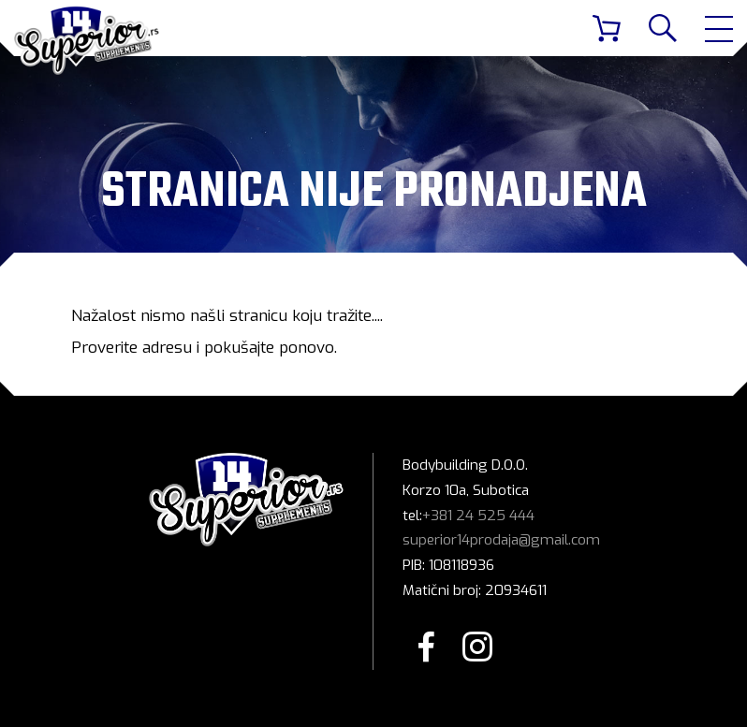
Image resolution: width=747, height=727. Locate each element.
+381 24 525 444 (478, 515)
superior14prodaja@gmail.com (501, 540)
